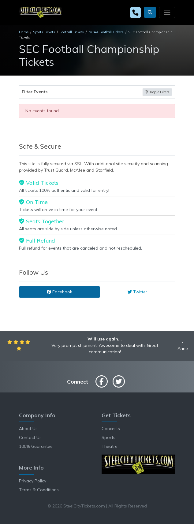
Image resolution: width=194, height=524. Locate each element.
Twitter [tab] (137, 292)
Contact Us (30, 437)
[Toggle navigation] (167, 12)
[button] (150, 12)
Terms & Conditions (39, 489)
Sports (108, 437)
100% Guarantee (36, 446)
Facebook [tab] (59, 292)
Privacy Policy (32, 481)
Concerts (111, 428)
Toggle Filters (157, 92)
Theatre (110, 446)
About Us (28, 428)
